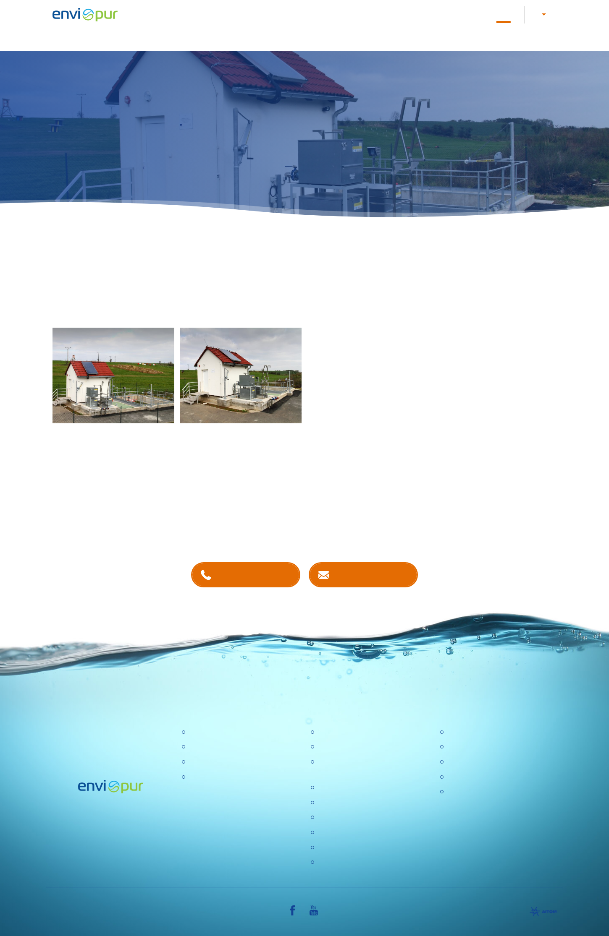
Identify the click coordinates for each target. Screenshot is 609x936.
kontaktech (247, 528)
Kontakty (430, 13)
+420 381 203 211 (254, 573)
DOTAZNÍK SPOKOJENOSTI (361, 846)
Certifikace (462, 731)
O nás (396, 13)
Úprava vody (290, 39)
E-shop (465, 13)
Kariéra (236, 13)
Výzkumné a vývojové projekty (362, 802)
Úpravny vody (208, 746)
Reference (503, 13)
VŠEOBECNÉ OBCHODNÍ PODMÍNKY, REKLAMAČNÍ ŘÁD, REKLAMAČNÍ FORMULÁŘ (496, 801)
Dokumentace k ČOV (346, 13)
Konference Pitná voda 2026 (359, 861)
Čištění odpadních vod (221, 39)
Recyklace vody (443, 39)
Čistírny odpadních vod (222, 731)
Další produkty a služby (518, 39)
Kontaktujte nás (371, 573)
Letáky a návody (282, 13)
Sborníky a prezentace (480, 776)
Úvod (163, 39)
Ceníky (456, 746)
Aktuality (329, 831)
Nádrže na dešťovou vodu (364, 39)
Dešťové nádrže (212, 776)
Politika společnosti (345, 786)
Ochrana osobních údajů (353, 817)
